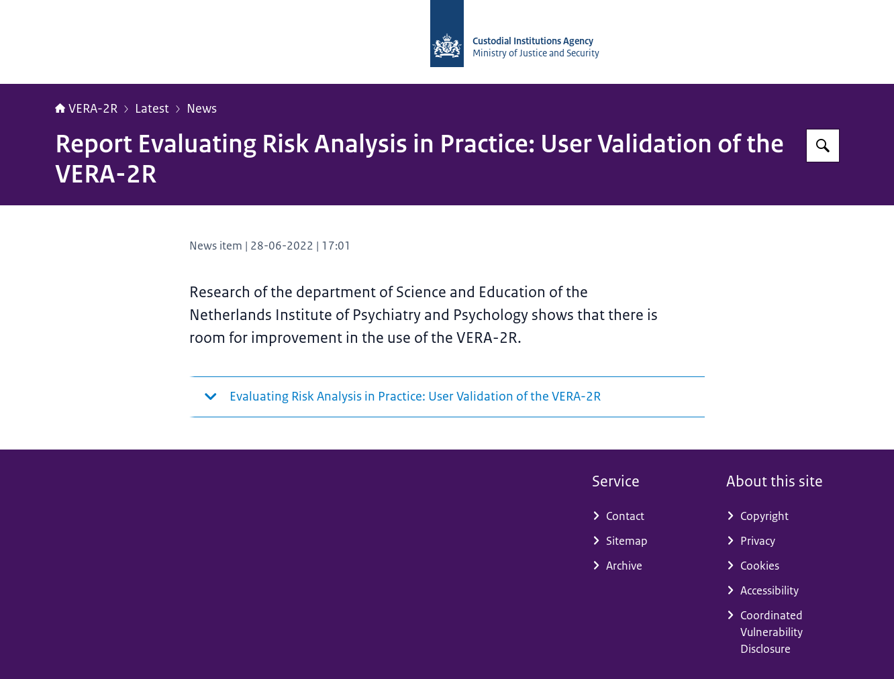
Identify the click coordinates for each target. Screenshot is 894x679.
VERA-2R (86, 109)
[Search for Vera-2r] (823, 145)
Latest (152, 109)
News (202, 109)
